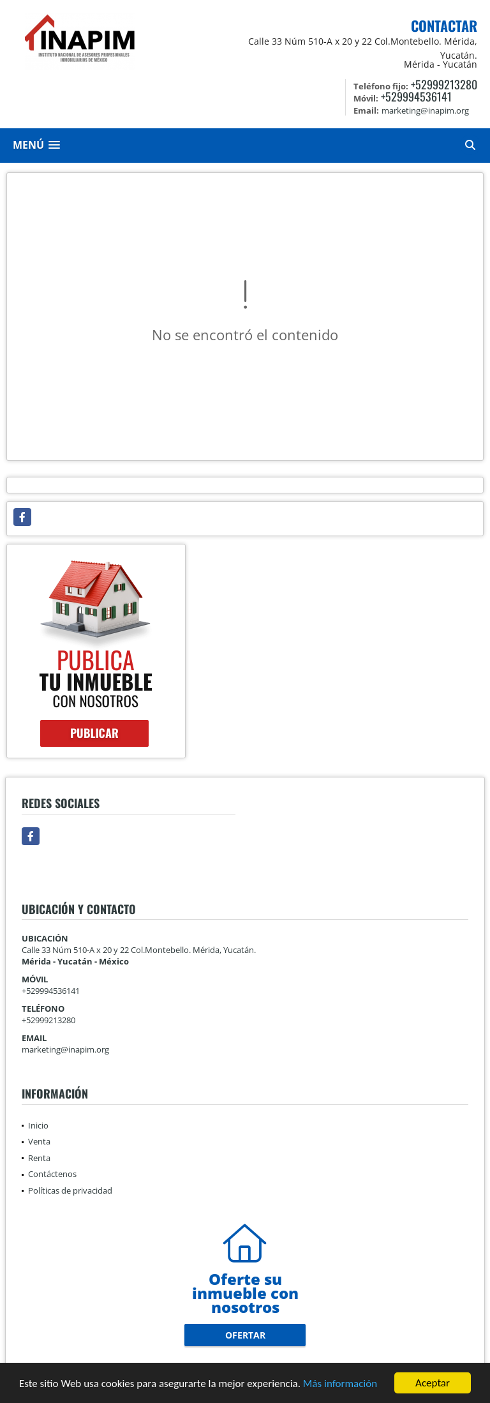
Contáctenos (52, 1174)
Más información (340, 1384)
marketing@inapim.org (65, 1049)
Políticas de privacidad (70, 1190)
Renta (39, 1158)
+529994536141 (416, 96)
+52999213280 (444, 84)
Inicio (38, 1125)
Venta (39, 1141)
